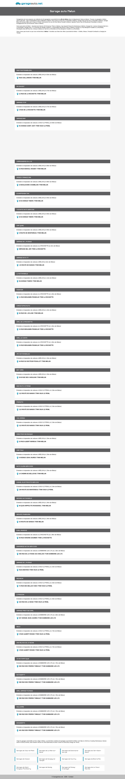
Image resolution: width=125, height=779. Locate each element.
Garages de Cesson (23, 759)
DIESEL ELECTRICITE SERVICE (27, 482)
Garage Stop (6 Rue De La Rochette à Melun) (90, 20)
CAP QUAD (20, 225)
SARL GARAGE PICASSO (24, 691)
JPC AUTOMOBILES (23, 354)
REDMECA (19, 578)
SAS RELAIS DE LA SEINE (25, 642)
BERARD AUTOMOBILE (24, 498)
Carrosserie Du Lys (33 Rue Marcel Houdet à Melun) (56, 22)
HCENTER (19, 290)
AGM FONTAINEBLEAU (24, 70)
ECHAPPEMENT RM (22, 193)
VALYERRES (20, 418)
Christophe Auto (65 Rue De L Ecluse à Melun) (29, 29)
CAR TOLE (19, 450)
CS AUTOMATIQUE (22, 659)
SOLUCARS (20, 707)
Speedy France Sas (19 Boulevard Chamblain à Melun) (86, 22)
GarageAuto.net (20, 19)
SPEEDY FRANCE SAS (23, 177)
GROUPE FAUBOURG (23, 514)
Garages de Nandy (45, 767)
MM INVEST (20, 86)
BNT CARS (19, 370)
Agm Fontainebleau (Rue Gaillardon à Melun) (38, 20)
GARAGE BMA (20, 118)
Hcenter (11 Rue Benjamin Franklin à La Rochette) (89, 27)
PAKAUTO (19, 402)
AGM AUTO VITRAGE (23, 386)
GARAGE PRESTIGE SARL (25, 610)
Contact (70, 777)
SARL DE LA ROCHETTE (24, 322)
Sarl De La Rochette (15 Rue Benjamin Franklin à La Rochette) (62, 29)
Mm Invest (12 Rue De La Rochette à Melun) (64, 20)
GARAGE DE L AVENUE (24, 241)
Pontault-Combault (93, 31)
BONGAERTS (20, 723)
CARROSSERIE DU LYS (24, 161)
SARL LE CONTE (21, 338)
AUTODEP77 (20, 675)
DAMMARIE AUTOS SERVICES (26, 546)
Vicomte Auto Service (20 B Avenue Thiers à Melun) (46, 26)
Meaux (85, 31)
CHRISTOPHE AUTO (23, 306)
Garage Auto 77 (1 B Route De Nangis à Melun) (37, 27)
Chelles (80, 31)
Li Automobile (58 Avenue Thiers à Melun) (63, 27)
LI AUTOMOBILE (22, 273)
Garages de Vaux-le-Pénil (25, 750)
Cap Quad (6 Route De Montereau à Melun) (73, 26)
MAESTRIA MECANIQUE (24, 434)
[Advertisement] (62, 51)
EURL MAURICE (21, 530)
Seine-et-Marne (85, 19)
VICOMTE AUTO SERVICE (25, 209)
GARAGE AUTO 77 (22, 257)
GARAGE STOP (21, 102)
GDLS (18, 626)
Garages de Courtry (69, 759)
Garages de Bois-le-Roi (93, 759)
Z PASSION (20, 594)
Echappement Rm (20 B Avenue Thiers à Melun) (29, 23)
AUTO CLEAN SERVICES (24, 466)
